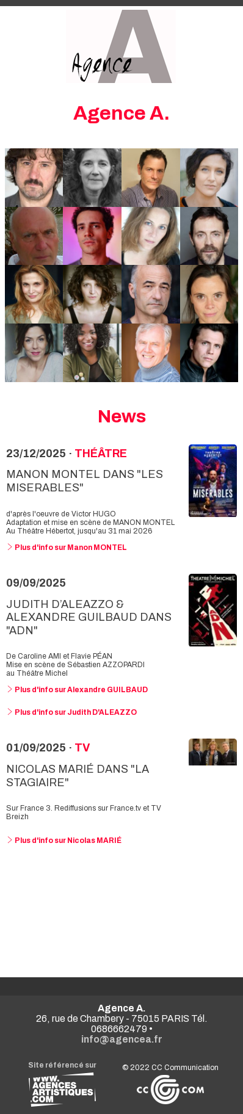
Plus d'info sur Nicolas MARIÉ (64, 840)
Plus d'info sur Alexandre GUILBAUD (77, 689)
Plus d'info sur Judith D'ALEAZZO (71, 712)
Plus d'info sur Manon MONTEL (66, 547)
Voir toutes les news (121, 908)
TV (82, 748)
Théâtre (100, 453)
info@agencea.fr (121, 1039)
